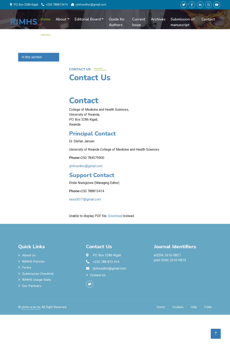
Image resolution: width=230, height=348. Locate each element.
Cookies (177, 307)
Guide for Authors (117, 22)
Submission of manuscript (182, 22)
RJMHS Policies (33, 261)
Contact (208, 19)
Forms (26, 267)
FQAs (208, 307)
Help (194, 307)
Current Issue (138, 22)
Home (45, 19)
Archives (158, 19)
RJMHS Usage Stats (36, 280)
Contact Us (98, 275)
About (61, 19)
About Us (29, 255)
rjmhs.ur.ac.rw (31, 307)
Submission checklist (38, 274)
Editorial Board (88, 19)
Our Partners (31, 286)
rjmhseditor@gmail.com (86, 190)
